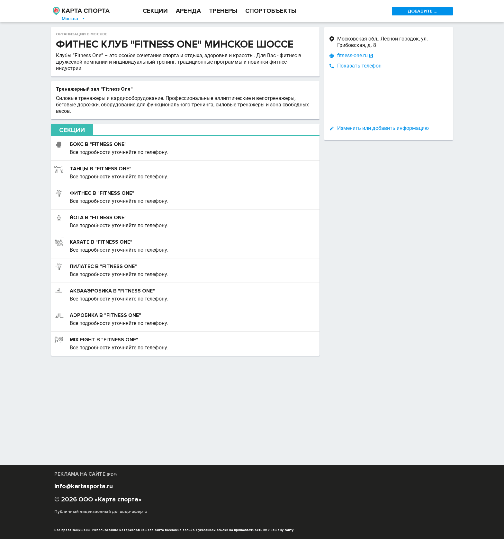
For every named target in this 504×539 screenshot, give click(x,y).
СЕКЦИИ (155, 11)
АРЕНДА (188, 11)
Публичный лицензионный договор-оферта (101, 511)
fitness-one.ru (352, 55)
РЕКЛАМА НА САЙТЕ (85, 474)
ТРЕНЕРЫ (223, 11)
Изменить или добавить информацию (383, 128)
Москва (74, 18)
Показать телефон (359, 66)
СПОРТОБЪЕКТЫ (270, 11)
